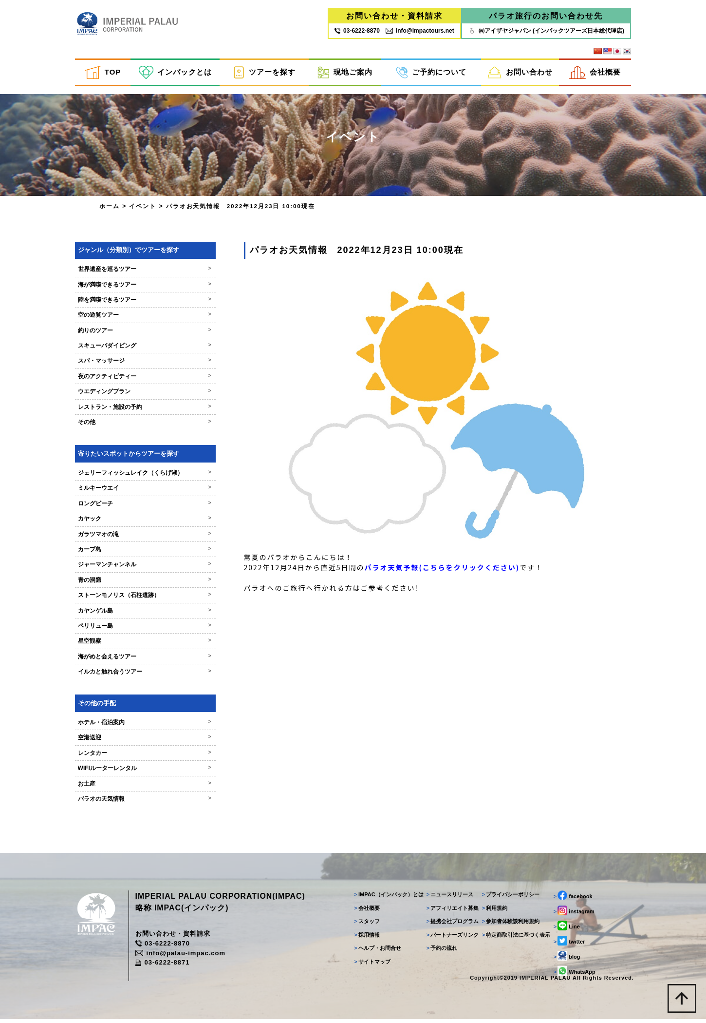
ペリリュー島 (139, 628)
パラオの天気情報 (139, 802)
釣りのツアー (139, 333)
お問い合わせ (520, 72)
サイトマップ (371, 965)
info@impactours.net (420, 30)
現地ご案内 (344, 72)
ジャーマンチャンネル (139, 567)
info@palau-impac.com (182, 957)
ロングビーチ (139, 506)
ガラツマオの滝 (139, 537)
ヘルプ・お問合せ (376, 952)
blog (566, 960)
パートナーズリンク (452, 938)
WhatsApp (574, 975)
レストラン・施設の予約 (139, 409)
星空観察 (139, 644)
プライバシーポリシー (510, 898)
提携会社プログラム (452, 925)
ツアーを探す (264, 72)
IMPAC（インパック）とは (387, 898)
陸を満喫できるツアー (139, 302)
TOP (103, 72)
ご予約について (431, 72)
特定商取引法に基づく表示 (515, 938)
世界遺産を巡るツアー (139, 272)
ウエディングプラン (139, 394)
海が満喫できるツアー (139, 287)
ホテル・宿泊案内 (139, 725)
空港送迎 (139, 740)
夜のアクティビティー (139, 379)
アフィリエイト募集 (452, 911)
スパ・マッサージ (139, 364)
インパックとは (175, 72)
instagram (573, 914)
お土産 (139, 786)
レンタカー (139, 756)
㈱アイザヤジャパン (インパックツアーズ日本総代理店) (546, 30)
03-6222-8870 (164, 947)
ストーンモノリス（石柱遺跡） (139, 598)
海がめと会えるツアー (139, 659)
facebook (572, 899)
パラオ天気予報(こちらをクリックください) (432, 576)
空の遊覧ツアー (139, 318)
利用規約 (494, 911)
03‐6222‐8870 (357, 30)
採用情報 (366, 938)
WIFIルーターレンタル (139, 771)
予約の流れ (441, 952)
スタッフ (366, 925)
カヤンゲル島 (139, 613)
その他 (139, 425)
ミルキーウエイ (139, 491)
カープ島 (139, 552)
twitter (568, 944)
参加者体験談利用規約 (510, 925)
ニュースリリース (449, 898)
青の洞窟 (139, 582)
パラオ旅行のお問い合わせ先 (546, 16)
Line (566, 929)
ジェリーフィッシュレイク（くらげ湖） (139, 475)
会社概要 (595, 72)
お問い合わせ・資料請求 (394, 16)
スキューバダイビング (139, 349)
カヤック (139, 522)
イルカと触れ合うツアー (139, 675)
